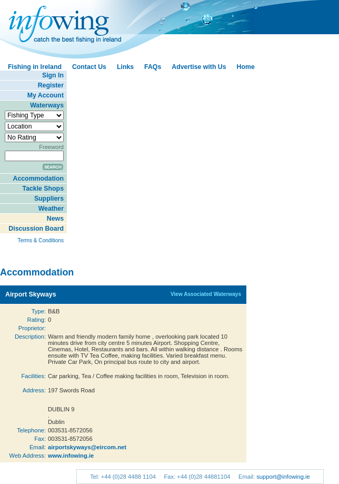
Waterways (47, 105)
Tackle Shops (43, 188)
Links (125, 67)
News (55, 218)
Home (246, 67)
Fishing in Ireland (35, 67)
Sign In (53, 75)
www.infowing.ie (71, 455)
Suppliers (49, 198)
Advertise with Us (199, 67)
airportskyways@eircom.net (87, 447)
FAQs (152, 67)
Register (51, 85)
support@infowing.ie (283, 476)
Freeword (51, 147)
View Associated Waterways (206, 294)
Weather (51, 208)
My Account (45, 95)
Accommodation (38, 178)
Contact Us (89, 67)
